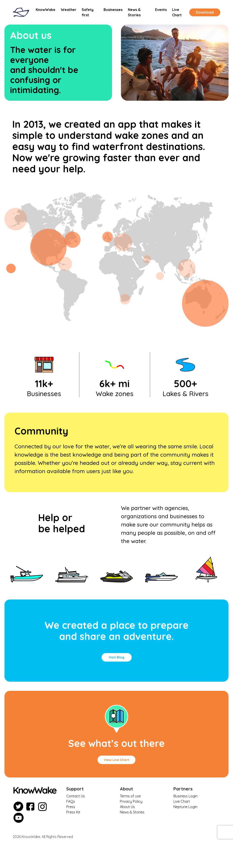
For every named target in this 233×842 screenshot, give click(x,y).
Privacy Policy (131, 801)
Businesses (113, 9)
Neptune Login (185, 806)
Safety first (88, 12)
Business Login (185, 796)
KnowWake (45, 9)
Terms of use (130, 796)
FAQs (70, 801)
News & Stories (134, 12)
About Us (127, 806)
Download (205, 12)
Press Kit (73, 812)
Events (161, 9)
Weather (68, 9)
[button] (117, 657)
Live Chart (177, 12)
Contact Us (75, 796)
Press (70, 806)
